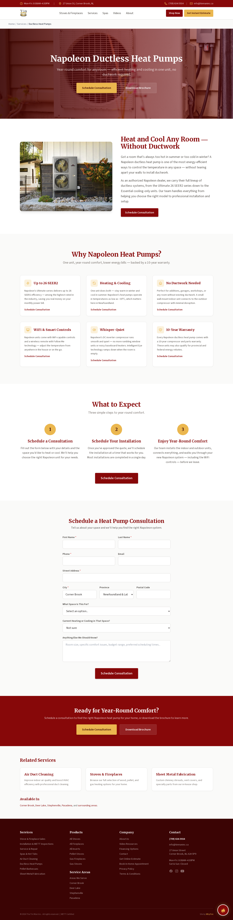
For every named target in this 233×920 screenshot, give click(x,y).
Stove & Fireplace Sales (32, 839)
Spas (105, 13)
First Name (69, 537)
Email (121, 554)
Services (93, 13)
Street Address (72, 571)
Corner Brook (27, 805)
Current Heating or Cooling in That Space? (86, 621)
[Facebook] (171, 871)
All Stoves (75, 839)
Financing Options (128, 849)
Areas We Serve (78, 878)
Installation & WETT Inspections (36, 844)
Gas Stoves (76, 864)
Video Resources (128, 844)
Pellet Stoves (77, 854)
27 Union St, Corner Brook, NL (76, 3)
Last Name (125, 537)
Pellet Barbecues (29, 869)
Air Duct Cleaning (29, 859)
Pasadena (67, 805)
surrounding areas (87, 805)
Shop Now (174, 13)
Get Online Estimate (130, 859)
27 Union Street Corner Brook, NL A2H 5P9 (182, 852)
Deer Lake (40, 805)
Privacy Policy (126, 869)
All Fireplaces (77, 844)
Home (12, 24)
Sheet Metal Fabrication (32, 874)
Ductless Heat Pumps (31, 864)
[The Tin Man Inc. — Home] (23, 13)
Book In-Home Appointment (134, 864)
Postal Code (143, 587)
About (129, 13)
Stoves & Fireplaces (71, 13)
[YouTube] (182, 871)
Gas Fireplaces (77, 859)
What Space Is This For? (76, 604)
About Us (124, 839)
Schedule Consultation (96, 88)
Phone (67, 554)
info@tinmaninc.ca (201, 3)
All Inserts (75, 849)
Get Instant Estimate (198, 13)
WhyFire (209, 914)
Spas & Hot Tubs (29, 854)
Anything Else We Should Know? (80, 637)
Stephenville (54, 805)
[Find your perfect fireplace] (223, 910)
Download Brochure (138, 88)
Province (104, 587)
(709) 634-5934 (174, 3)
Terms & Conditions (129, 874)
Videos (117, 13)
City (66, 587)
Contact (123, 854)
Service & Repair (29, 849)
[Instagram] (176, 871)
